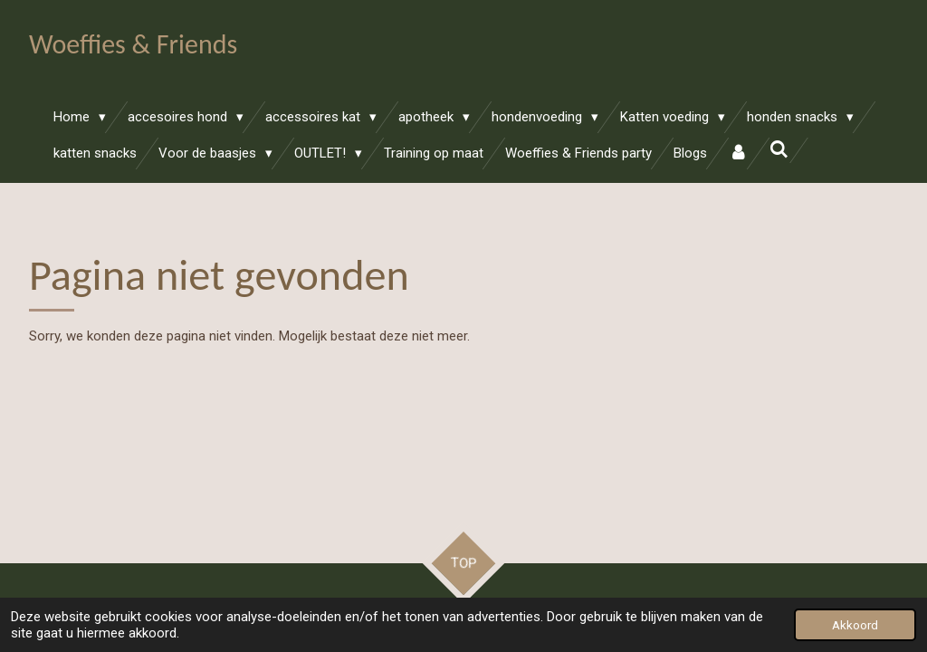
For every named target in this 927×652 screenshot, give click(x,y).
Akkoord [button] (855, 625)
